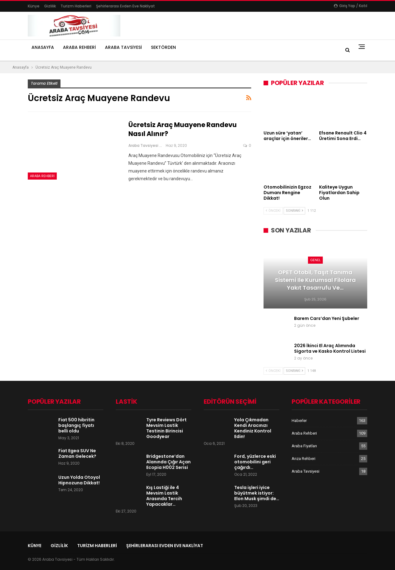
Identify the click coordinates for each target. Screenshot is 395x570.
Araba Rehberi (79, 47)
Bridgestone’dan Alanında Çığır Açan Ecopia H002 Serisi (168, 461)
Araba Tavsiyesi (123, 47)
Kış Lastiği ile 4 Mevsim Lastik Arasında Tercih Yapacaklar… (164, 495)
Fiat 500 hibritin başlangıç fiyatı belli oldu (76, 425)
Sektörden (163, 47)
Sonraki (294, 211)
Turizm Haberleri (75, 6)
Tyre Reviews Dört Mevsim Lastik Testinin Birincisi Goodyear (166, 428)
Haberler (299, 420)
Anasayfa (42, 47)
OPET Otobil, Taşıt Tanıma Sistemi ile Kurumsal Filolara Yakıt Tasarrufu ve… (315, 279)
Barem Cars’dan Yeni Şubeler (326, 318)
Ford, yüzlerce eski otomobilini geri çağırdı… (255, 461)
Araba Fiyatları (304, 446)
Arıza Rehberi (303, 458)
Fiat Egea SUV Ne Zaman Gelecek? (77, 453)
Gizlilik (50, 6)
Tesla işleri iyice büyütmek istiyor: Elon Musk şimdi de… (256, 493)
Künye (34, 6)
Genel (315, 259)
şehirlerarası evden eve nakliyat (125, 6)
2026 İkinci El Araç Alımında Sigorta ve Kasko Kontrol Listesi (330, 348)
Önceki (273, 211)
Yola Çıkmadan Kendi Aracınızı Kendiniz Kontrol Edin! (252, 428)
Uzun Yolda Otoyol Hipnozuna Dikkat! (79, 480)
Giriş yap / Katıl (350, 5)
